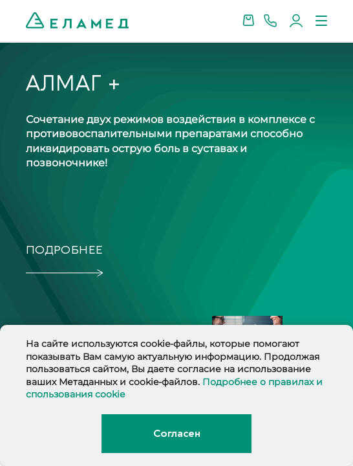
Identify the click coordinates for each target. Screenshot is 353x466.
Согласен (176, 433)
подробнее (64, 250)
